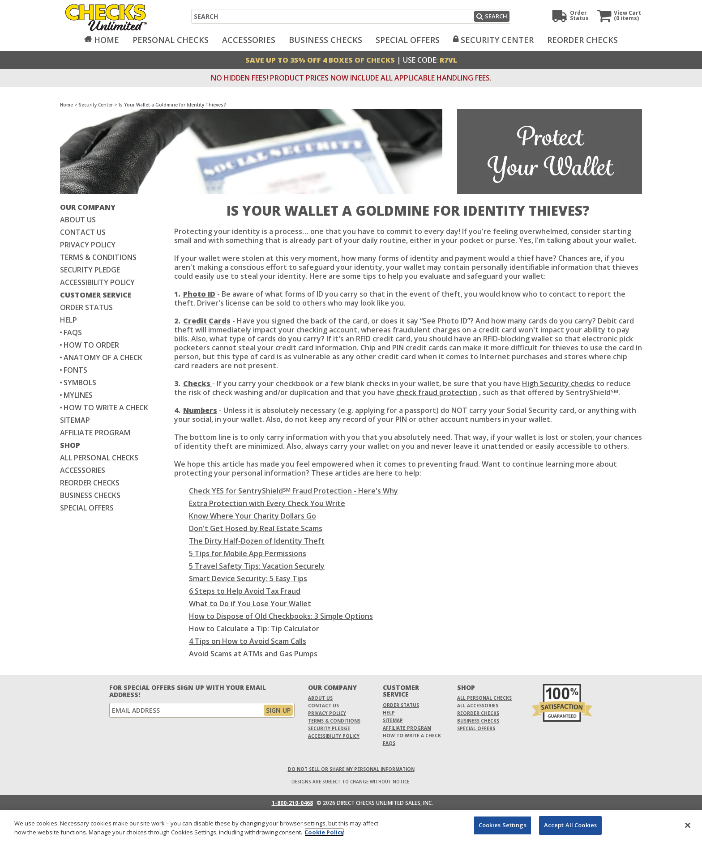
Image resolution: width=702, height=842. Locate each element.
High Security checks (558, 383)
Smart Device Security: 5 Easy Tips (248, 578)
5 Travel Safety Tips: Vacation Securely (257, 566)
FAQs (73, 332)
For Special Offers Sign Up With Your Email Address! (187, 691)
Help (68, 320)
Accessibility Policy (97, 282)
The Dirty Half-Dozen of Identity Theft (257, 541)
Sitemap (75, 420)
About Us (78, 220)
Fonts (75, 370)
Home (106, 39)
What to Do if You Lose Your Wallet (250, 603)
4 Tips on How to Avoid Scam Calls (247, 641)
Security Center (497, 39)
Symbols (80, 382)
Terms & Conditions (98, 257)
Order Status (86, 307)
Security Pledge (90, 270)
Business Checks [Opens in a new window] (325, 39)
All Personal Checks (99, 458)
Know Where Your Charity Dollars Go (252, 516)
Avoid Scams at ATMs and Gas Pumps (253, 654)
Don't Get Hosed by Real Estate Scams (255, 528)
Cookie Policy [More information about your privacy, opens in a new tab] (324, 832)
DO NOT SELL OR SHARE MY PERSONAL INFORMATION (351, 769)
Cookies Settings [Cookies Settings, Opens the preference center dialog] (502, 825)
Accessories (248, 39)
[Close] (688, 825)
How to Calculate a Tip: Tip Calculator (254, 629)
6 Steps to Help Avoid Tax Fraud (244, 591)
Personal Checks (171, 39)
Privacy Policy (88, 245)
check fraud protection (436, 392)
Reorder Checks (582, 39)
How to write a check (106, 407)
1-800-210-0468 (292, 803)
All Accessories (477, 705)
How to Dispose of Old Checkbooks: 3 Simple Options (281, 616)
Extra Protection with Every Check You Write (267, 503)
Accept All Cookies (570, 825)
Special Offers (408, 39)
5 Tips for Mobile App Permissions (247, 553)
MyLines (78, 395)
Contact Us (83, 232)
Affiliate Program (95, 433)
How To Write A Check (412, 735)
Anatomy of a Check (103, 357)
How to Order (91, 345)
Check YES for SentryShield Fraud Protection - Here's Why (293, 491)
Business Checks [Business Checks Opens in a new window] (90, 495)
